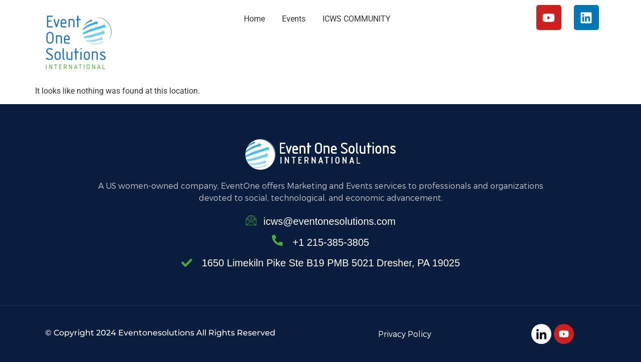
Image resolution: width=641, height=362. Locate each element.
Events (293, 19)
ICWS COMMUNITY (357, 19)
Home (254, 19)
